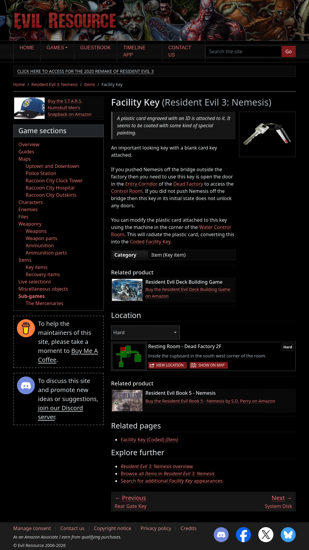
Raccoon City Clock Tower (54, 180)
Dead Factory (188, 184)
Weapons (36, 231)
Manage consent (32, 528)
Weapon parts (41, 238)
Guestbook (95, 47)
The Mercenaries (44, 303)
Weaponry (30, 224)
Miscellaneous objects (43, 289)
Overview (29, 144)
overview (157, 466)
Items (89, 84)
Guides (26, 151)
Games (55, 47)
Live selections (34, 281)
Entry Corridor (141, 184)
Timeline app (134, 51)
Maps (24, 159)
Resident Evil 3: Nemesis (54, 84)
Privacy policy (156, 528)
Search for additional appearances (172, 480)
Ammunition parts (46, 252)
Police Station (41, 173)
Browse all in (168, 473)
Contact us (179, 51)
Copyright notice (112, 528)
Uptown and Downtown (52, 166)
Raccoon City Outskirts (51, 195)
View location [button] (169, 365)
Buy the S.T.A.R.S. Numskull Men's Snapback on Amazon (69, 107)
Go (288, 51)
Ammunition (40, 245)
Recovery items (43, 274)
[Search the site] (243, 51)
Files (23, 216)
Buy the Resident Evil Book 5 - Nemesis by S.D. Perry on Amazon (210, 401)
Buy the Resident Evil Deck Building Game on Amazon (187, 292)
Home (27, 47)
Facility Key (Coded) (149, 439)
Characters (30, 202)
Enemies (28, 209)
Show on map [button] (211, 365)
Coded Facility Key (150, 241)
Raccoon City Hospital (50, 187)
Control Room (126, 191)
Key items (36, 267)
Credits (188, 528)
